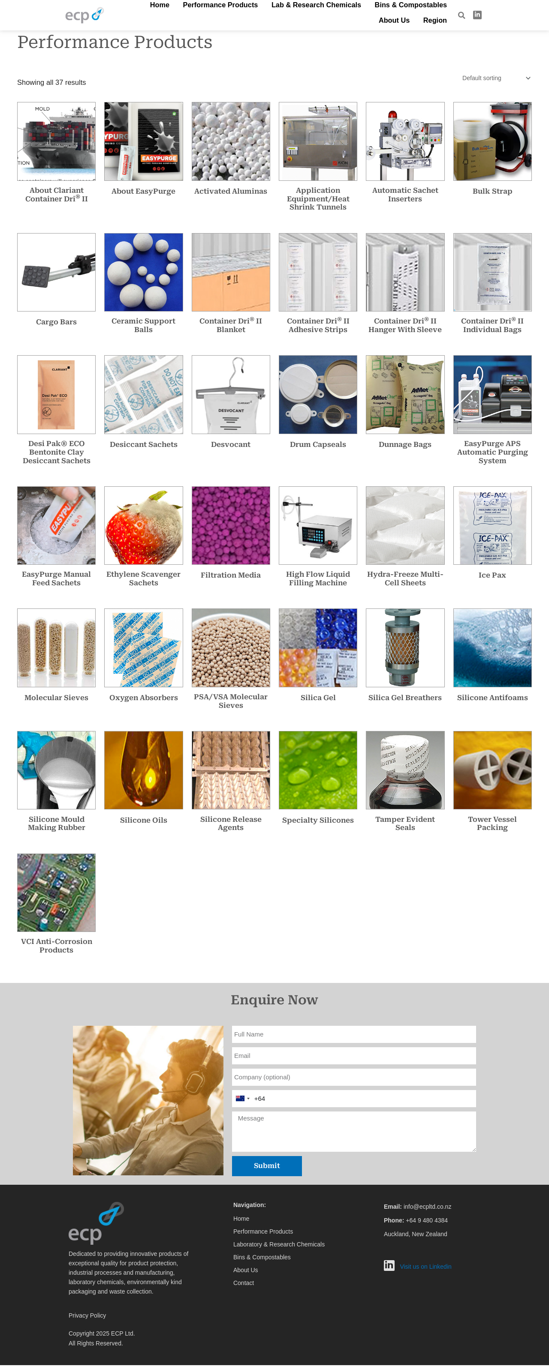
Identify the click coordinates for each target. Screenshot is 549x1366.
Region (439, 14)
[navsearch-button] (461, 15)
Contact (243, 1283)
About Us (407, 14)
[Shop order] (493, 78)
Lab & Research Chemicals (276, 14)
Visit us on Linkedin (425, 1267)
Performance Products (197, 14)
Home (147, 14)
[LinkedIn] (477, 15)
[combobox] (242, 1099)
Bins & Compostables (354, 14)
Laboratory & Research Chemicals (279, 1245)
